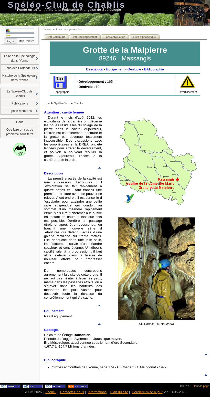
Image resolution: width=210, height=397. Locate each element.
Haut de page (201, 386)
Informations (97, 392)
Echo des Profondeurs (20, 68)
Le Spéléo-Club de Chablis (19, 94)
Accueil (50, 392)
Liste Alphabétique (144, 37)
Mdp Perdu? (26, 41)
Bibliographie (154, 69)
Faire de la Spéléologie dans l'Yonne (20, 58)
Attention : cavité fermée (64, 112)
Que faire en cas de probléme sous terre (20, 132)
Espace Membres (20, 111)
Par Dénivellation (114, 37)
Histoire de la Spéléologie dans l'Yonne (19, 78)
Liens (20, 122)
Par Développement (85, 37)
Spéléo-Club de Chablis (66, 4)
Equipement (115, 69)
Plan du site (119, 392)
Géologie (134, 69)
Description (94, 69)
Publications (20, 103)
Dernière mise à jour (147, 392)
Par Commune (56, 37)
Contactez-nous (72, 392)
